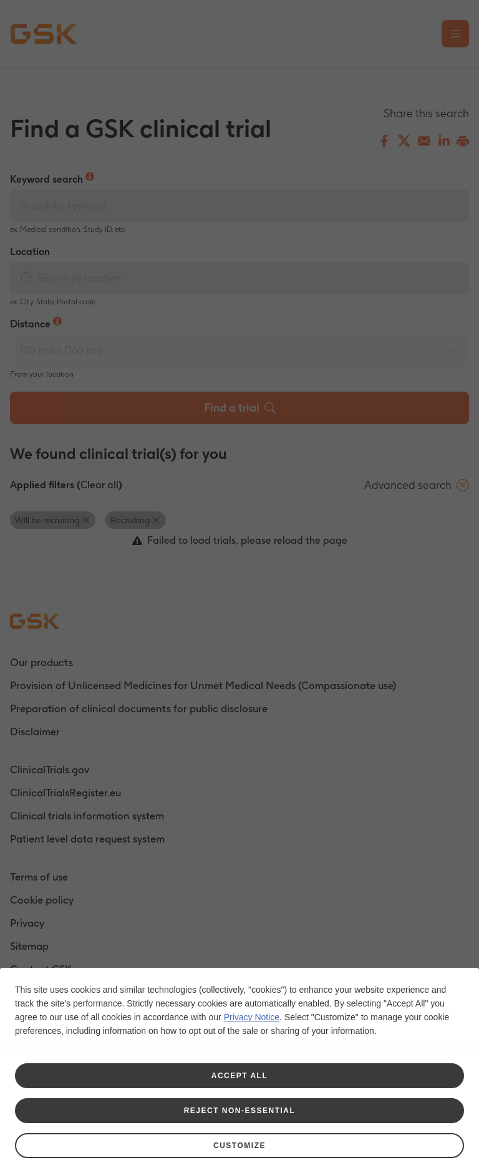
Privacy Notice (252, 1015)
